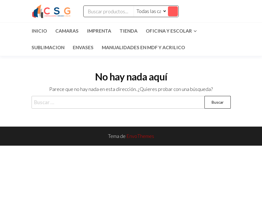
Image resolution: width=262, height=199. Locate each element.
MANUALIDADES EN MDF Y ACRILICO (143, 47)
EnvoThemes (140, 136)
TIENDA (129, 31)
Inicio (39, 31)
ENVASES (83, 47)
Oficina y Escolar (169, 31)
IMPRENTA (99, 31)
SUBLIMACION (48, 47)
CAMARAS (67, 31)
